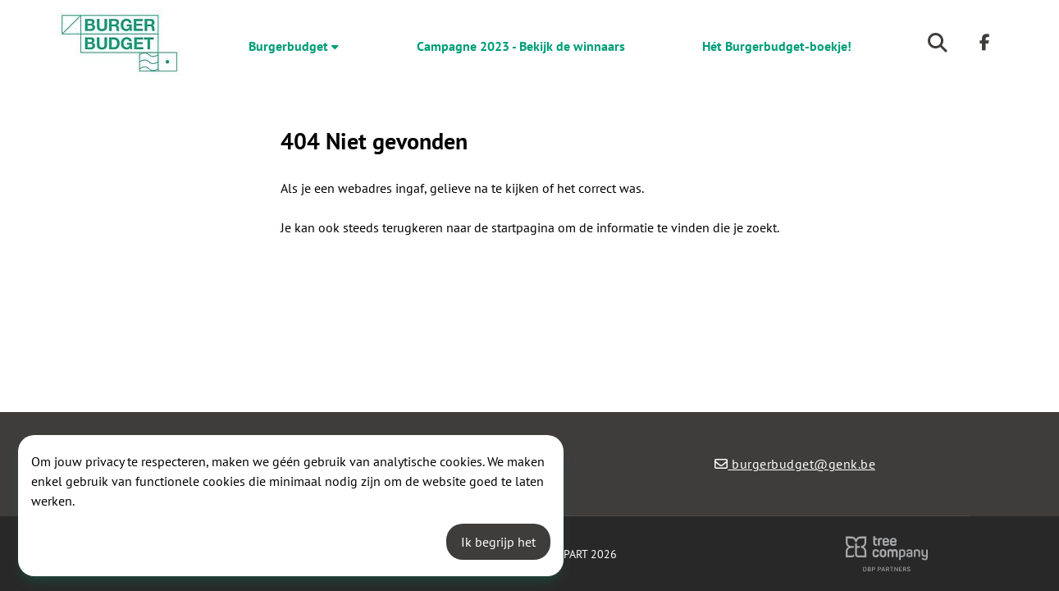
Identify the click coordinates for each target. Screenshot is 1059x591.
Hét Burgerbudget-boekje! (776, 46)
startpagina (523, 227)
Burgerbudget (294, 46)
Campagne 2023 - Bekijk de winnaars (521, 46)
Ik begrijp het (498, 542)
